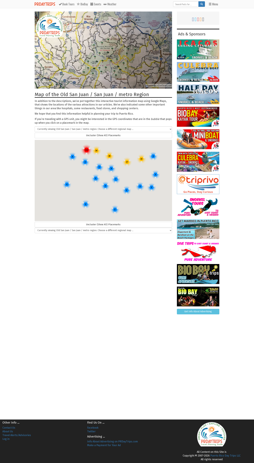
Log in (6, 438)
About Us (7, 431)
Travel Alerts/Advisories (16, 435)
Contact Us (8, 427)
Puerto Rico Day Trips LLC (225, 455)
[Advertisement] (198, 365)
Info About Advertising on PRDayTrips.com (112, 441)
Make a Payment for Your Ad (104, 445)
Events (95, 4)
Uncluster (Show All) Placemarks (103, 135)
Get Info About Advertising (198, 311)
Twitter (91, 431)
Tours (66, 4)
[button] (51, 150)
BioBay (82, 4)
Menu (213, 4)
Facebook (92, 427)
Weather (110, 4)
